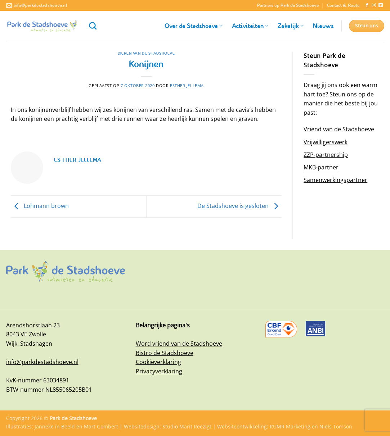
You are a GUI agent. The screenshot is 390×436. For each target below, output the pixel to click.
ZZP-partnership (326, 155)
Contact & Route (343, 5)
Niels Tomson (335, 426)
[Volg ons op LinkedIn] (380, 5)
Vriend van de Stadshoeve (339, 129)
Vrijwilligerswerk (326, 142)
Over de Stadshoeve (194, 26)
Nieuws (323, 26)
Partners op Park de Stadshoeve (288, 5)
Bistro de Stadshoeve (164, 353)
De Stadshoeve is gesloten (239, 206)
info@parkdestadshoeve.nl (42, 362)
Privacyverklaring (159, 371)
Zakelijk (291, 26)
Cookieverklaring (158, 362)
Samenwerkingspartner (335, 180)
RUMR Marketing (290, 426)
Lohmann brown (40, 206)
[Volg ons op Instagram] (374, 5)
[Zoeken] (93, 26)
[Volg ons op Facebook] (367, 5)
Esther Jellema (187, 85)
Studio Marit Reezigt (186, 426)
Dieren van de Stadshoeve (146, 53)
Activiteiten (250, 26)
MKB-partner (321, 167)
